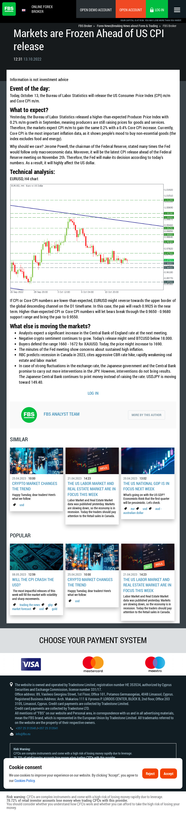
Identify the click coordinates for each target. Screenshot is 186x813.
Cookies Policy (24, 783)
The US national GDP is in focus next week (146, 486)
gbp (50, 605)
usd (22, 505)
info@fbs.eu (23, 734)
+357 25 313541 (48, 728)
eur (133, 509)
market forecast (21, 609)
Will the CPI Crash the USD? (33, 582)
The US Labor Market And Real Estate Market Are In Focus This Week (92, 489)
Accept (168, 776)
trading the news (30, 605)
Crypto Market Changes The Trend (34, 486)
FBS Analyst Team (61, 414)
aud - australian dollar (142, 511)
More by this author (146, 415)
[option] (31, 664)
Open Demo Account (96, 9)
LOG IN (93, 393)
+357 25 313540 (26, 728)
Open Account (130, 9)
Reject (150, 776)
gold (54, 609)
